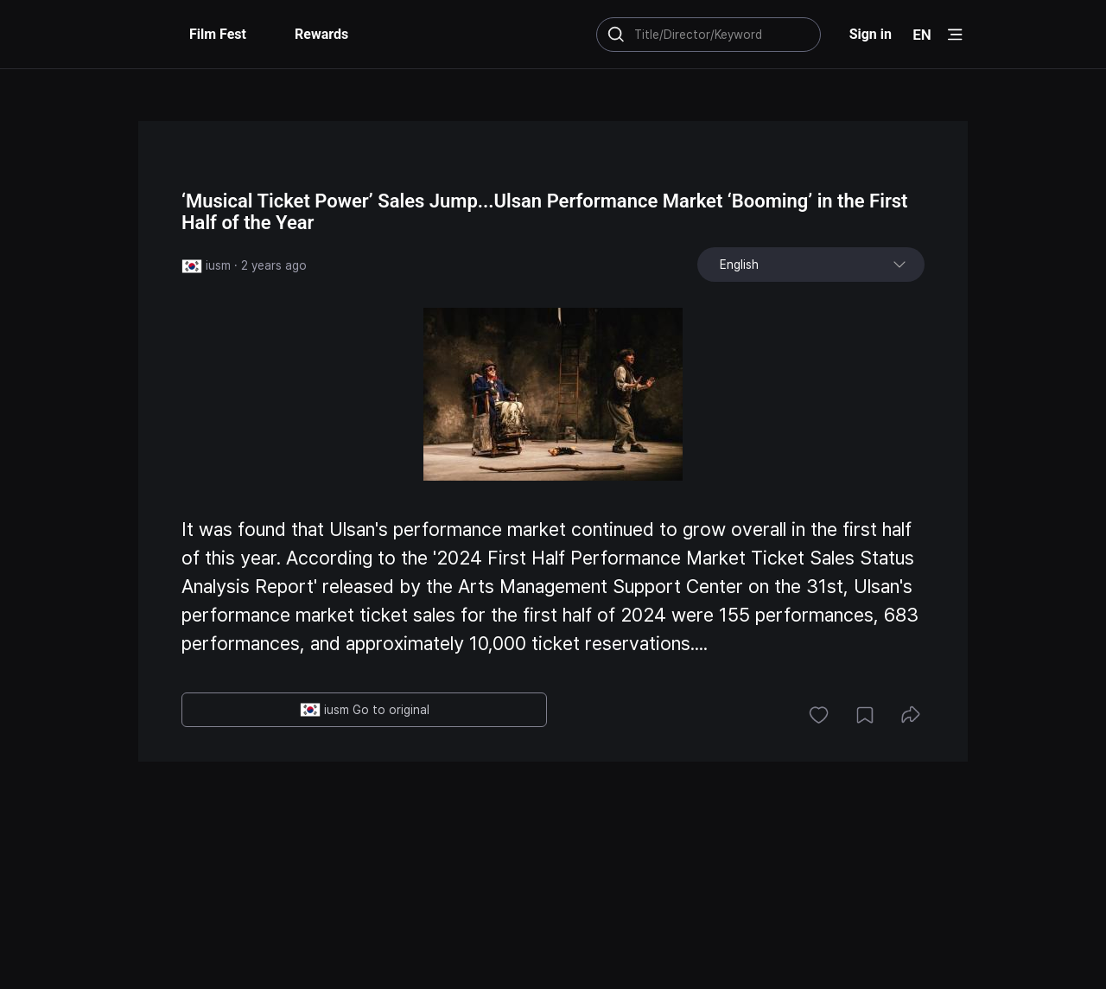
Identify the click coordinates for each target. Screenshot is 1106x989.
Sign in (870, 34)
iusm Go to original (364, 709)
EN (921, 34)
